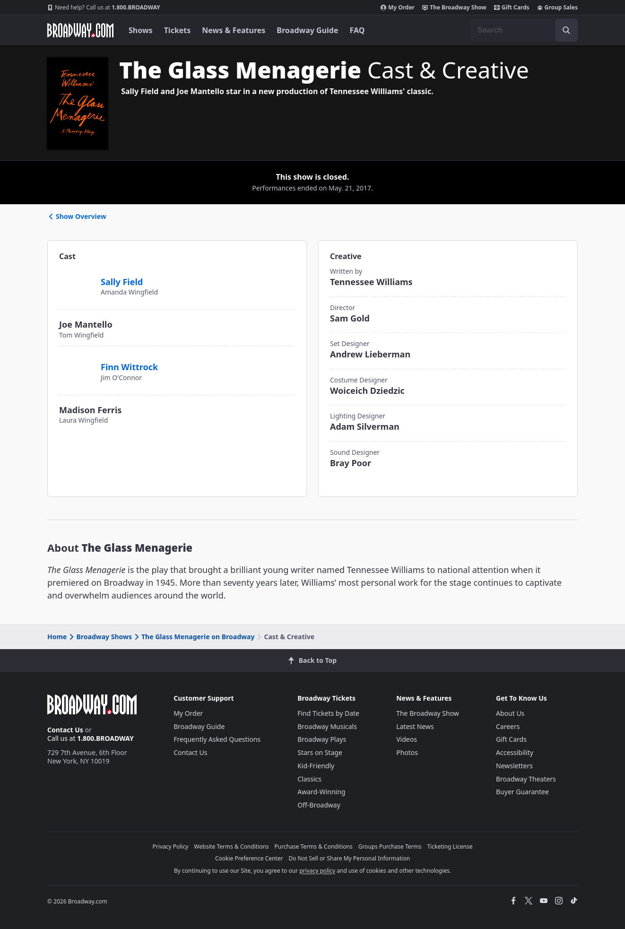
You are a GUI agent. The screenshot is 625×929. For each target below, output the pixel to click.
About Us (510, 713)
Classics (309, 778)
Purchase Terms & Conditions (314, 846)
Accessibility (514, 752)
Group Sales (557, 7)
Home (57, 636)
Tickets (177, 30)
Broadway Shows (100, 636)
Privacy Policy (171, 846)
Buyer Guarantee (522, 791)
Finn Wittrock (129, 367)
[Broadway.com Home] (80, 30)
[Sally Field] (76, 276)
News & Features (233, 30)
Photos (407, 752)
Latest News (415, 726)
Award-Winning (321, 791)
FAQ (357, 30)
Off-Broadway (318, 804)
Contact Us (65, 729)
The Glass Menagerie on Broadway (193, 636)
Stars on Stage (319, 752)
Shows (141, 30)
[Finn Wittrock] (76, 362)
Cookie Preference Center (249, 858)
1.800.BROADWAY (103, 7)
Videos (406, 739)
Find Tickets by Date (328, 713)
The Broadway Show (454, 7)
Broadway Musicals (327, 726)
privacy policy (317, 871)
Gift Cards (512, 7)
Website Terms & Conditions (231, 846)
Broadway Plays (321, 739)
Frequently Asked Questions (217, 739)
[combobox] (524, 30)
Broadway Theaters (526, 778)
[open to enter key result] (566, 30)
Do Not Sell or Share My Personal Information (349, 858)
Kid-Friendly (315, 765)
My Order (398, 7)
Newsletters (514, 765)
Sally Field (122, 281)
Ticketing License (450, 846)
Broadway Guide (307, 30)
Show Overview (76, 216)
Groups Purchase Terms (390, 846)
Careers (508, 726)
